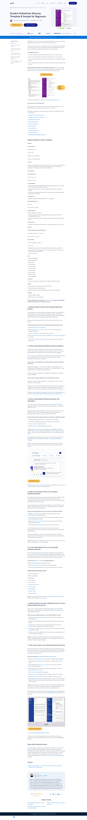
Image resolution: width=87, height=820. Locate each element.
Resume (42, 3)
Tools (38, 3)
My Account (72, 3)
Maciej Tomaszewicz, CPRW (23, 20)
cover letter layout (40, 661)
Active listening (31, 582)
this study (35, 349)
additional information (55, 610)
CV (47, 3)
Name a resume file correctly (34, 339)
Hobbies (30, 624)
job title (44, 419)
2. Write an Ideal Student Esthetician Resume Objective (16, 54)
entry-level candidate (58, 335)
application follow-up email (38, 678)
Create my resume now (34, 481)
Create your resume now (46, 74)
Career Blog (59, 3)
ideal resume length (38, 335)
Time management (32, 593)
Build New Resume (16, 25)
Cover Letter (52, 3)
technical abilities (50, 596)
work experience (53, 404)
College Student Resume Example (35, 115)
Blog (18, 7)
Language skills (31, 628)
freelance (35, 410)
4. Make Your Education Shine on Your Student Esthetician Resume (17, 62)
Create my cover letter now (34, 728)
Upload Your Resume (30, 25)
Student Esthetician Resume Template (16, 46)
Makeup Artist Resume (33, 121)
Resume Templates (13, 7)
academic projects (41, 524)
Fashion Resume (32, 126)
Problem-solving (32, 591)
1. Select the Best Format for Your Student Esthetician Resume (16, 49)
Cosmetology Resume (33, 130)
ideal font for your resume (37, 329)
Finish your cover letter (33, 674)
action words (36, 426)
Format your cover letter (33, 672)
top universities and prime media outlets (50, 755)
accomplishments (56, 421)
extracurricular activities (40, 521)
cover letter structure (38, 659)
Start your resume (31, 355)
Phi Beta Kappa (43, 540)
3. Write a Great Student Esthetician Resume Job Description (15, 57)
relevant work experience (39, 429)
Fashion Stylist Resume (33, 123)
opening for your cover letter (43, 664)
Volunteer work (31, 632)
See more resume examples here (53, 100)
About (65, 3)
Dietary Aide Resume (33, 132)
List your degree (31, 517)
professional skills (57, 557)
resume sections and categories (38, 327)
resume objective (49, 357)
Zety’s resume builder (41, 485)
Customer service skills (33, 584)
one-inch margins (34, 333)
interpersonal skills (60, 596)
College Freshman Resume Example (36, 117)
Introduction (13, 43)
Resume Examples (23, 7)
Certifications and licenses (34, 617)
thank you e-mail (35, 676)
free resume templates (38, 70)
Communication (31, 586)
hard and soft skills (35, 565)
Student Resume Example (34, 119)
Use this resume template (60, 87)
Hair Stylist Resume (32, 128)
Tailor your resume (32, 423)
